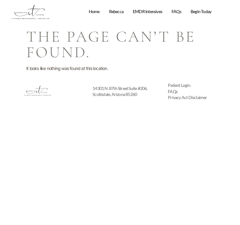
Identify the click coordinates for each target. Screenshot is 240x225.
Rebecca (116, 11)
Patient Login (179, 85)
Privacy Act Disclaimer (187, 97)
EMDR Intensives (147, 11)
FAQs (176, 11)
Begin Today (201, 11)
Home (94, 11)
